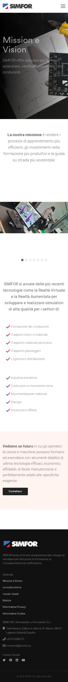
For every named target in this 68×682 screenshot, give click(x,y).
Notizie (7, 600)
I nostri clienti (11, 594)
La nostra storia (12, 587)
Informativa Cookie (14, 613)
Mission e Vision (12, 580)
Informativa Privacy (14, 607)
